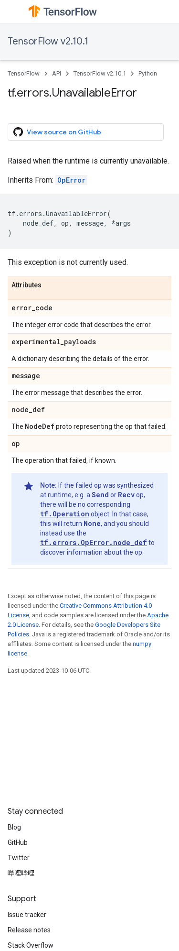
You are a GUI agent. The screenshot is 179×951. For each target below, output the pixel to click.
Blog (14, 827)
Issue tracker (27, 914)
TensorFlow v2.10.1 (48, 41)
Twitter (19, 858)
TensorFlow (24, 73)
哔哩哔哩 (21, 873)
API (56, 73)
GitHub (18, 842)
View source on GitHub (57, 132)
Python (147, 73)
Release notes (29, 930)
